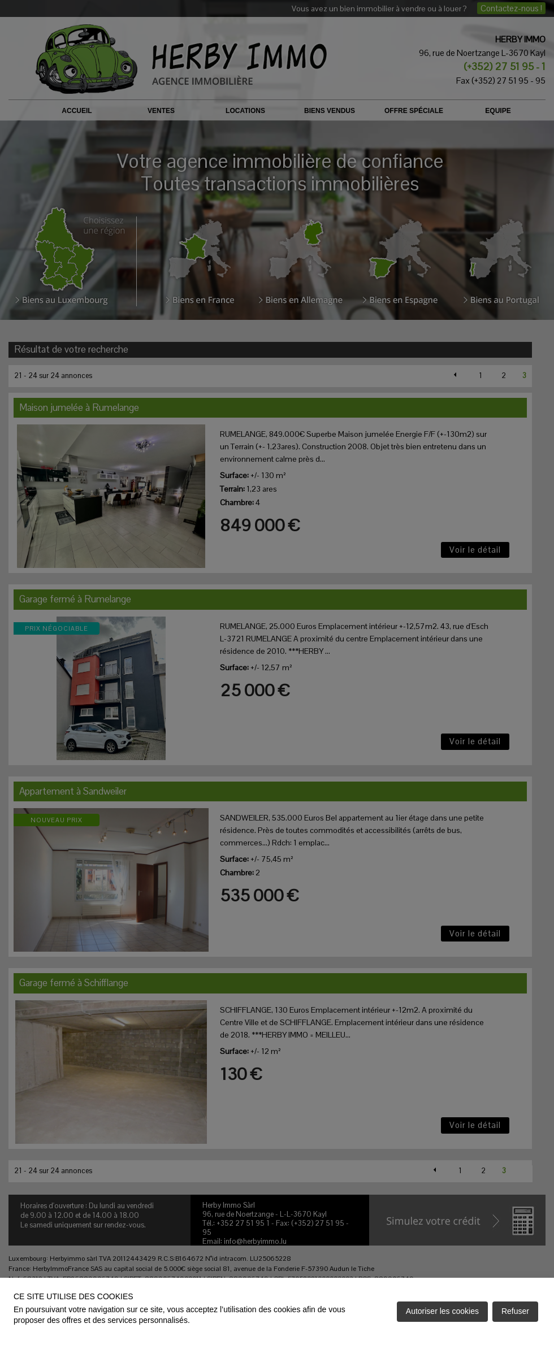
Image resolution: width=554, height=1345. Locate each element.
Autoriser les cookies (442, 1311)
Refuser (515, 1311)
